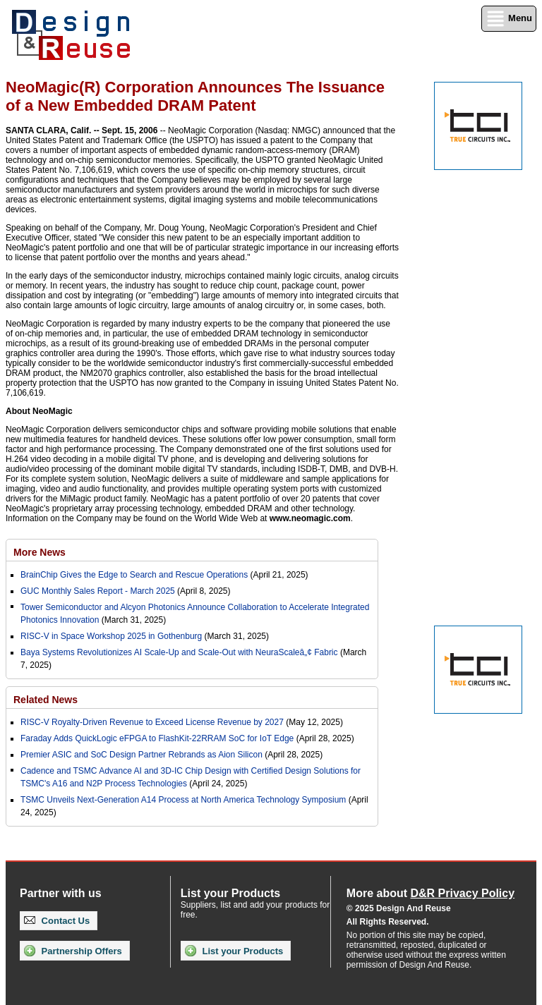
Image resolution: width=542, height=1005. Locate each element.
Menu (509, 19)
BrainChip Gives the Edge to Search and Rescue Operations (134, 575)
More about (430, 893)
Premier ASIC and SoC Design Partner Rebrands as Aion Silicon (142, 755)
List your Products (234, 950)
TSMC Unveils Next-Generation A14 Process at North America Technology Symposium (183, 800)
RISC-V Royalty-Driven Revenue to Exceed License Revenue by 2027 (152, 722)
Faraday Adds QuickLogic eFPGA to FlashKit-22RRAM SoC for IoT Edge (157, 738)
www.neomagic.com (310, 518)
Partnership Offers (73, 950)
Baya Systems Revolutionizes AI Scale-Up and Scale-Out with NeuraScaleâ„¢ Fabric (179, 652)
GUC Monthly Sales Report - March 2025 (97, 591)
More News (39, 552)
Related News (45, 699)
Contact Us (57, 920)
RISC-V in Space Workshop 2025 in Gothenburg (111, 636)
